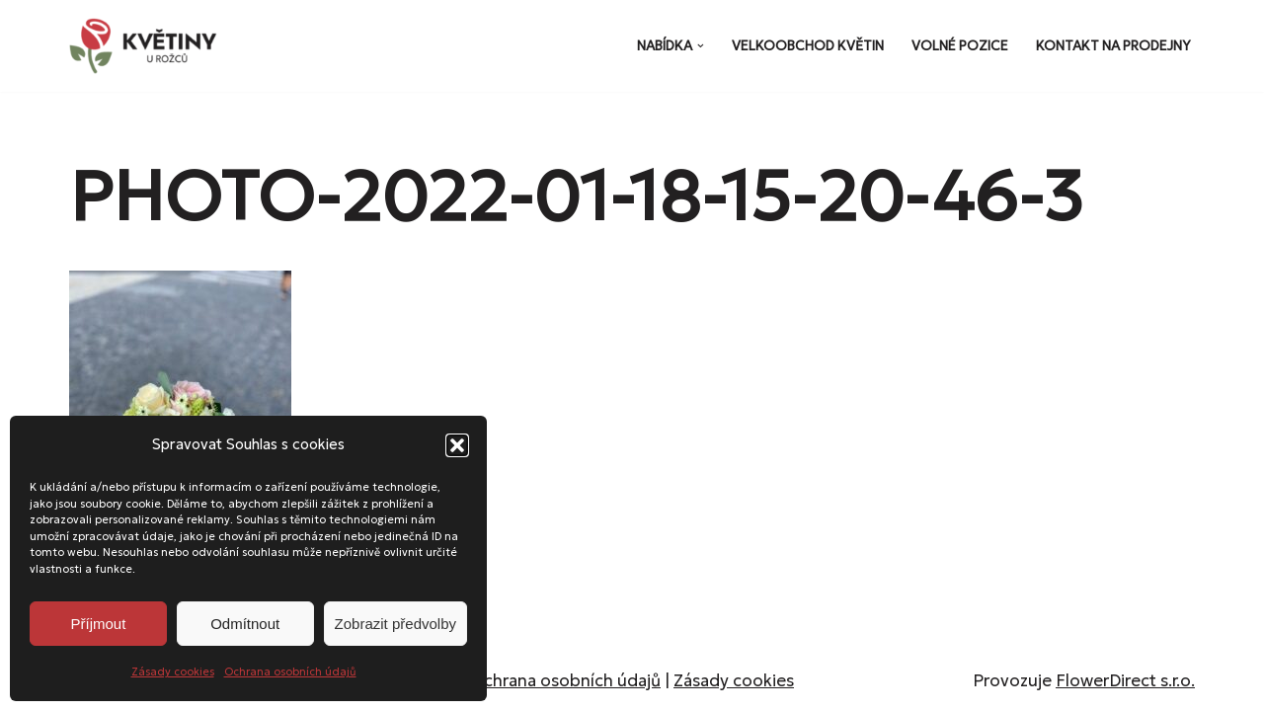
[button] (457, 445)
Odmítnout (244, 623)
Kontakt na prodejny (1113, 46)
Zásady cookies (172, 671)
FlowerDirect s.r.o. (1125, 680)
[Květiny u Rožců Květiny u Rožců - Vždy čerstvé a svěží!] (148, 46)
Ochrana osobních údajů (290, 671)
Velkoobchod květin (808, 46)
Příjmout (97, 623)
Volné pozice (959, 46)
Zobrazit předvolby (395, 623)
